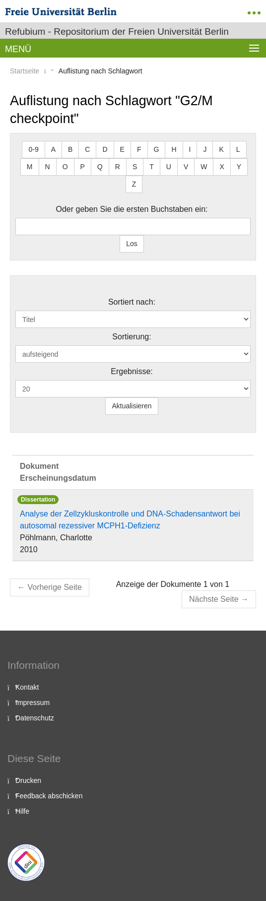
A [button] (53, 149)
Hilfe (22, 811)
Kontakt (27, 687)
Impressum (32, 703)
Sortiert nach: (131, 302)
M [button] (30, 167)
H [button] (173, 149)
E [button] (122, 149)
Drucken (28, 780)
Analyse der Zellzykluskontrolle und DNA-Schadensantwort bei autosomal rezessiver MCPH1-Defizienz (130, 520)
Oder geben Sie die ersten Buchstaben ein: (132, 209)
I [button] (190, 149)
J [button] (204, 149)
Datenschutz (34, 718)
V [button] (186, 167)
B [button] (70, 149)
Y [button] (239, 167)
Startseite (24, 71)
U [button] (168, 167)
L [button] (238, 149)
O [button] (65, 167)
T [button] (151, 167)
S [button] (135, 167)
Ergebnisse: (132, 371)
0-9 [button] (33, 149)
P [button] (82, 167)
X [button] (221, 167)
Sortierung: (131, 336)
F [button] (139, 149)
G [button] (156, 149)
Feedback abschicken (48, 796)
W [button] (203, 167)
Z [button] (134, 184)
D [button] (104, 149)
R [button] (117, 167)
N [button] (47, 167)
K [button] (221, 149)
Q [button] (100, 167)
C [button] (87, 149)
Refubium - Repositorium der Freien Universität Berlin (117, 31)
